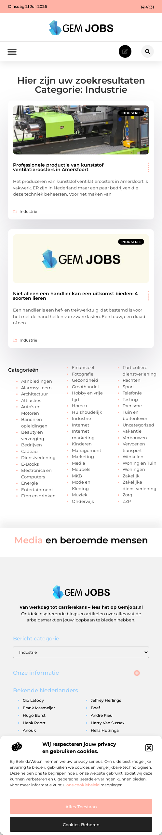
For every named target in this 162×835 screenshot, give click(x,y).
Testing (130, 400)
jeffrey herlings (106, 701)
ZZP (127, 502)
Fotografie (82, 374)
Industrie (131, 114)
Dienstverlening (38, 458)
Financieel (83, 368)
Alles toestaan (81, 806)
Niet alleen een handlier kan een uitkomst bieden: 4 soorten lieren (75, 297)
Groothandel (85, 387)
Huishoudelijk (87, 412)
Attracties (31, 401)
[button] (149, 748)
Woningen (134, 470)
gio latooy (33, 701)
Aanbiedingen (36, 382)
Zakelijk (131, 476)
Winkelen (133, 457)
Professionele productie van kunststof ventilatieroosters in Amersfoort (58, 168)
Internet (80, 425)
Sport (128, 387)
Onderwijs (83, 502)
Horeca (79, 406)
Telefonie (132, 393)
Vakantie (132, 432)
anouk (29, 731)
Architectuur (34, 394)
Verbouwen (135, 438)
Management (86, 451)
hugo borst (34, 716)
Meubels (81, 470)
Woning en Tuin (139, 463)
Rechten (132, 381)
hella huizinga (105, 731)
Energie (29, 484)
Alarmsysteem (36, 388)
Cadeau (29, 452)
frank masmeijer (39, 708)
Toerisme (132, 406)
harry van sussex (108, 723)
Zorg (127, 495)
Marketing (83, 457)
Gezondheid (85, 381)
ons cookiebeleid (83, 784)
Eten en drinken (38, 496)
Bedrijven (31, 445)
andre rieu (102, 716)
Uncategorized (138, 425)
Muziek (80, 495)
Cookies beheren (81, 824)
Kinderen (82, 444)
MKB (77, 476)
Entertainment (37, 490)
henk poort (34, 723)
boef (95, 708)
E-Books (30, 464)
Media (78, 463)
